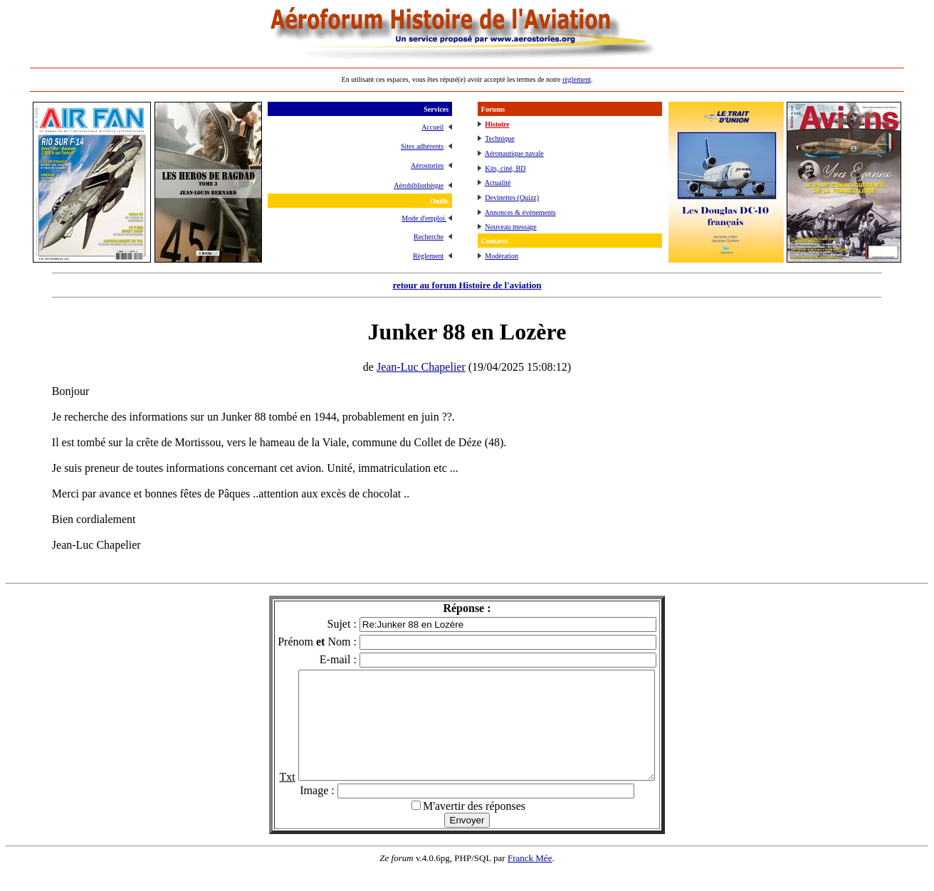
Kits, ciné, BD (505, 168)
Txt (265, 798)
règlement (576, 79)
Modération (501, 256)
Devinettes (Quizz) (512, 197)
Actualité (498, 182)
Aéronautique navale (514, 153)
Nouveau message (510, 227)
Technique (500, 138)
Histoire (497, 124)
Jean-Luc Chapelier (421, 367)
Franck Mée (530, 879)
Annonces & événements (520, 212)
